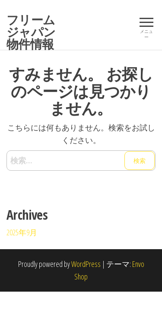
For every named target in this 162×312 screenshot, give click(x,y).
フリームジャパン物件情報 (31, 31)
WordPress (86, 264)
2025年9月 (21, 232)
